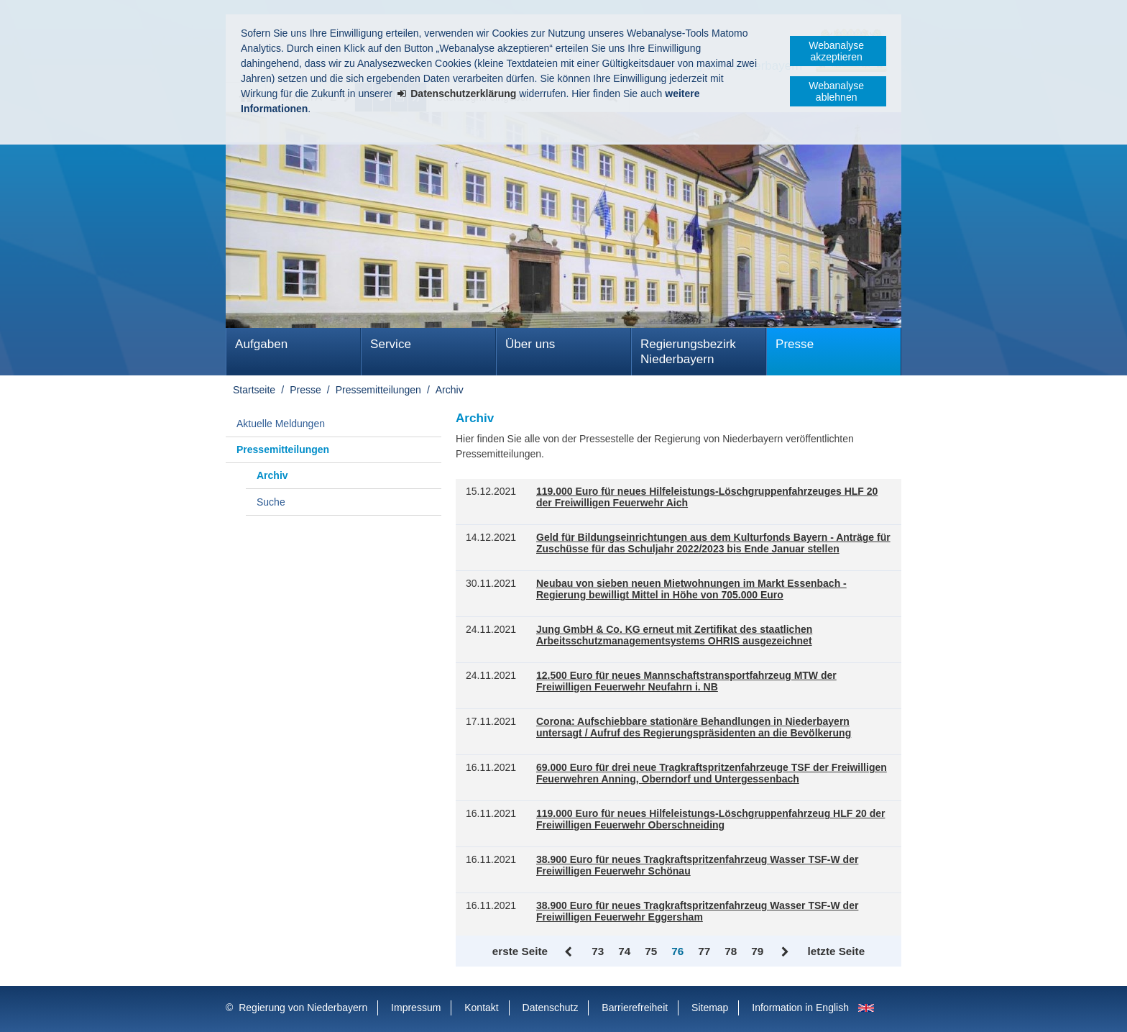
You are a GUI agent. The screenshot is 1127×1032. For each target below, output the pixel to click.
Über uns (530, 344)
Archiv (450, 390)
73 (598, 951)
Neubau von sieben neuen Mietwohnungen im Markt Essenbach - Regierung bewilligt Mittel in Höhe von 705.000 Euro (691, 589)
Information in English (800, 1007)
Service (390, 344)
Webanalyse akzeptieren (836, 51)
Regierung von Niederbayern (303, 1007)
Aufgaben (261, 344)
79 (757, 951)
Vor (785, 952)
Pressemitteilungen (378, 390)
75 (651, 951)
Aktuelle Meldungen (280, 423)
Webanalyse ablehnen (836, 91)
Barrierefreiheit (635, 1007)
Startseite (254, 390)
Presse (795, 344)
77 (704, 951)
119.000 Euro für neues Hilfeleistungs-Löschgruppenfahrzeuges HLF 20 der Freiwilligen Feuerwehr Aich (707, 497)
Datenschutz (551, 1007)
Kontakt (481, 1007)
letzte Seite (836, 951)
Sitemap (709, 1007)
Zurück (569, 952)
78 (730, 951)
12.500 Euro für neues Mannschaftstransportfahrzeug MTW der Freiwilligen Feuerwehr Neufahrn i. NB (686, 681)
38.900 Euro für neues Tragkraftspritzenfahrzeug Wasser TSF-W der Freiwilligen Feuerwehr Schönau (697, 865)
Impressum (416, 1007)
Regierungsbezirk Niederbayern (688, 351)
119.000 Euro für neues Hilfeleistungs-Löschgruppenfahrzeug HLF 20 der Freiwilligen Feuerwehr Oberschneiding (710, 819)
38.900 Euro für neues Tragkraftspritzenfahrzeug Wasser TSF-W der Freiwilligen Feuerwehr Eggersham (697, 911)
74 (624, 951)
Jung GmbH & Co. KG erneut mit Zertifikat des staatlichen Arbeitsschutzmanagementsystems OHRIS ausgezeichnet (674, 635)
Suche (271, 502)
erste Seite (520, 951)
